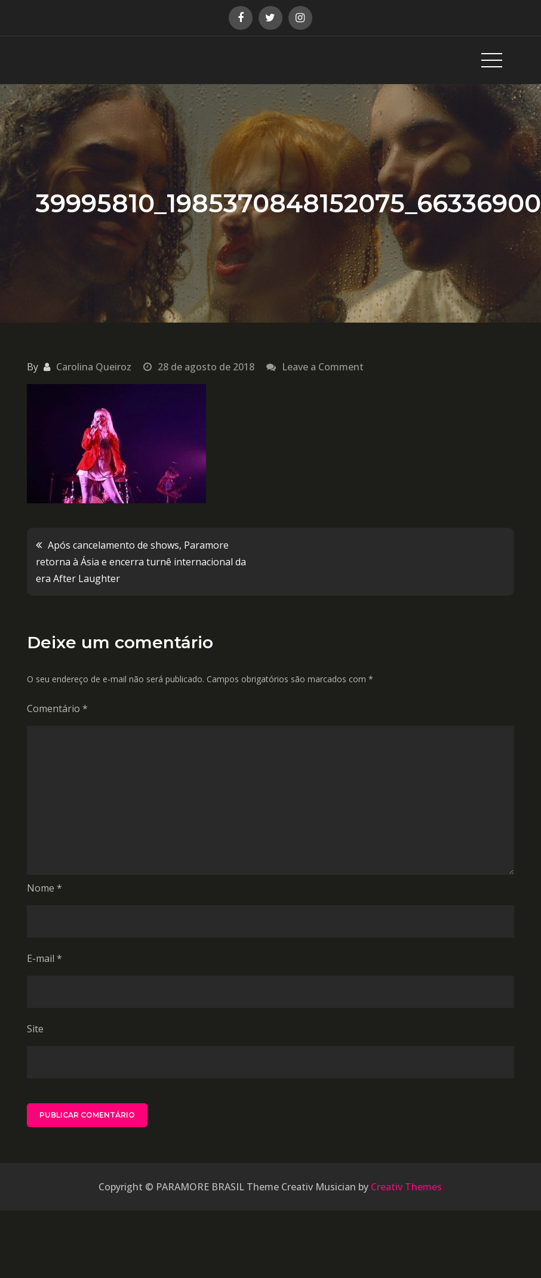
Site (35, 1028)
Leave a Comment (323, 366)
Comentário (57, 708)
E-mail (44, 958)
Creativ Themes (406, 1186)
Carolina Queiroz (93, 366)
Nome (44, 888)
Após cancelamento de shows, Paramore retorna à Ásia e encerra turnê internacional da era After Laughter (141, 562)
